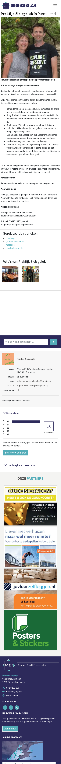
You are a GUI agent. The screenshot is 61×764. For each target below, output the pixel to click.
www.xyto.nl (12, 695)
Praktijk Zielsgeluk (26, 359)
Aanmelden (10, 728)
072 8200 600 (12, 688)
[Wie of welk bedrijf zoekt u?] (26, 342)
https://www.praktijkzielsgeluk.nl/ (33, 385)
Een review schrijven (15, 452)
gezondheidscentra (15, 241)
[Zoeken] (53, 342)
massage (10, 245)
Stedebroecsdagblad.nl (23, 5)
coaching (10, 238)
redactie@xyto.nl (14, 691)
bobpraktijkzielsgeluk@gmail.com (17, 224)
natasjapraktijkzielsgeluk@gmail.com (18, 216)
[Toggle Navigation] (55, 5)
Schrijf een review (19, 465)
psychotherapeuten (15, 248)
